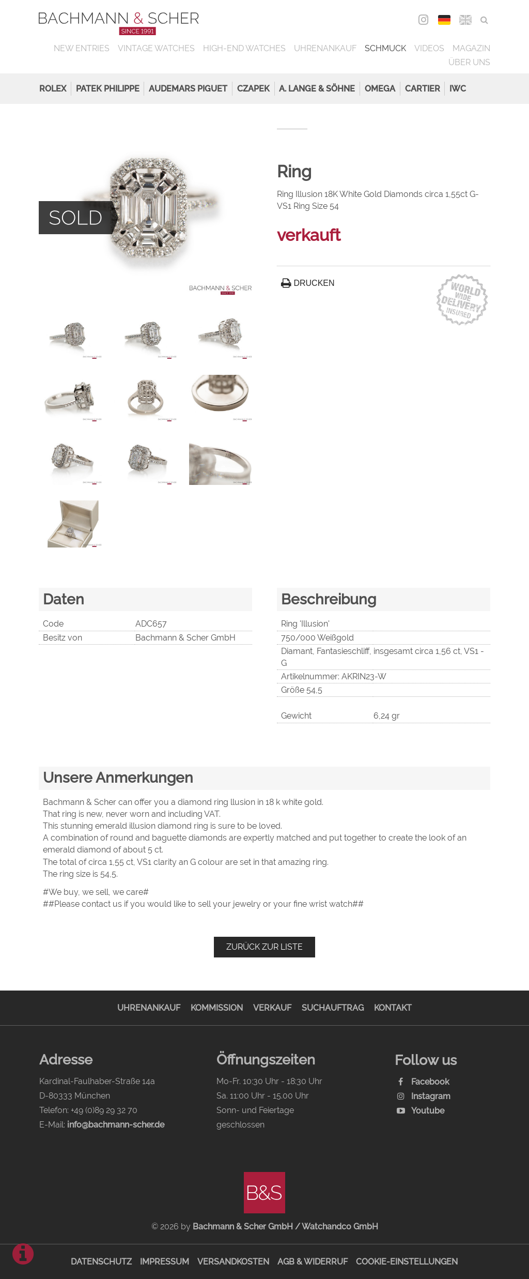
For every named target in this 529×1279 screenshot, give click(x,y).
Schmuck (385, 48)
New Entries (82, 48)
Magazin (471, 48)
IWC (457, 89)
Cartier (422, 89)
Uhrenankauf (325, 48)
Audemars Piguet (188, 89)
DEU (444, 20)
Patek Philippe (107, 89)
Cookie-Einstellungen (407, 1262)
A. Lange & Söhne (317, 89)
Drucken (308, 283)
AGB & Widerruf (312, 1262)
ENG (465, 20)
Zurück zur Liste (264, 947)
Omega (380, 89)
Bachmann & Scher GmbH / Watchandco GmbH (285, 1226)
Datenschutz (101, 1262)
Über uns (469, 62)
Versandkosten (233, 1262)
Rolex (52, 89)
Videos (429, 48)
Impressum (164, 1262)
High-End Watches (244, 48)
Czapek (253, 89)
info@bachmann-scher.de (115, 1125)
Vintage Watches (156, 48)
